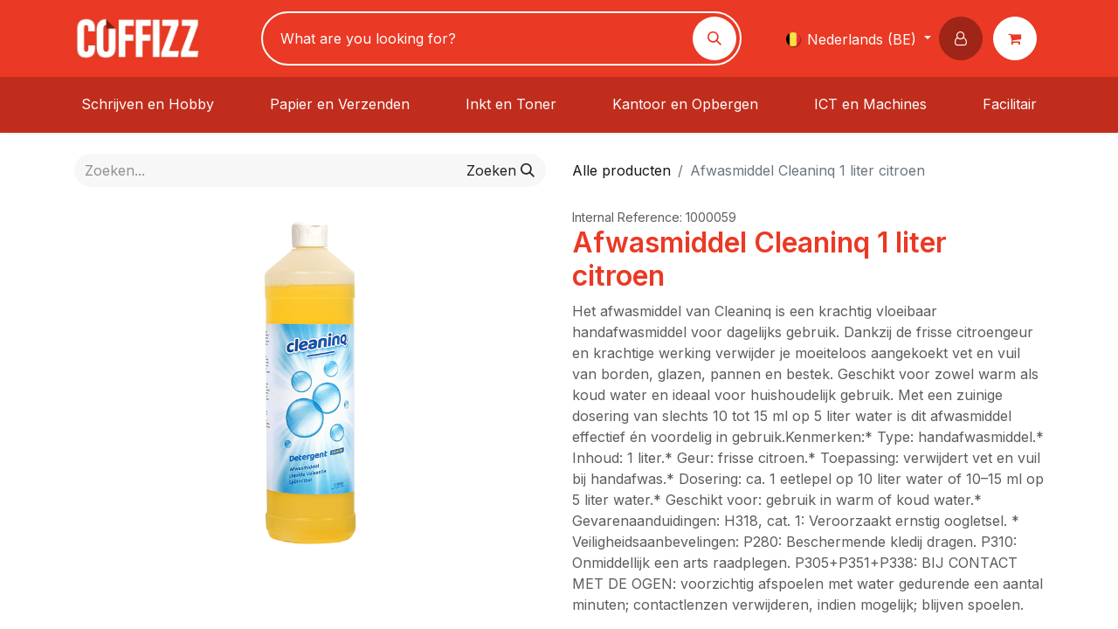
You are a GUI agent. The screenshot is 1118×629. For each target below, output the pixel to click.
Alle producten (621, 170)
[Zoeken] (714, 38)
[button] (964, 38)
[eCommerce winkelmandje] (1018, 38)
